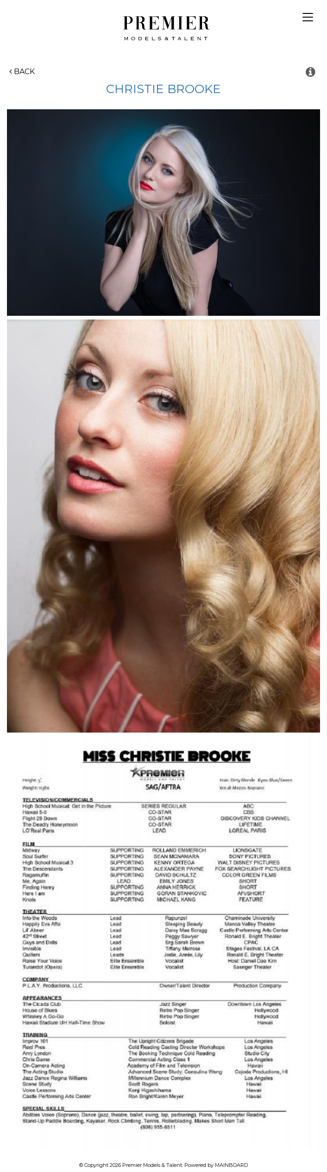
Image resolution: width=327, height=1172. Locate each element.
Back (22, 71)
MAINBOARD (231, 1165)
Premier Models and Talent (163, 27)
